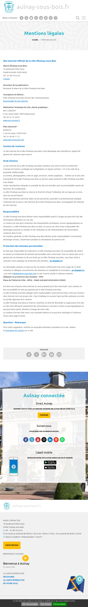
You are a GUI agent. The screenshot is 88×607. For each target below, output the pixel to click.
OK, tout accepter (30, 604)
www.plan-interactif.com (13, 140)
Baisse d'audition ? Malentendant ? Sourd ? (24, 537)
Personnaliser (60, 604)
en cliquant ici (56, 261)
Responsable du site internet (15, 101)
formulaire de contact (14, 330)
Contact (6, 79)
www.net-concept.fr (11, 120)
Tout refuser (45, 604)
